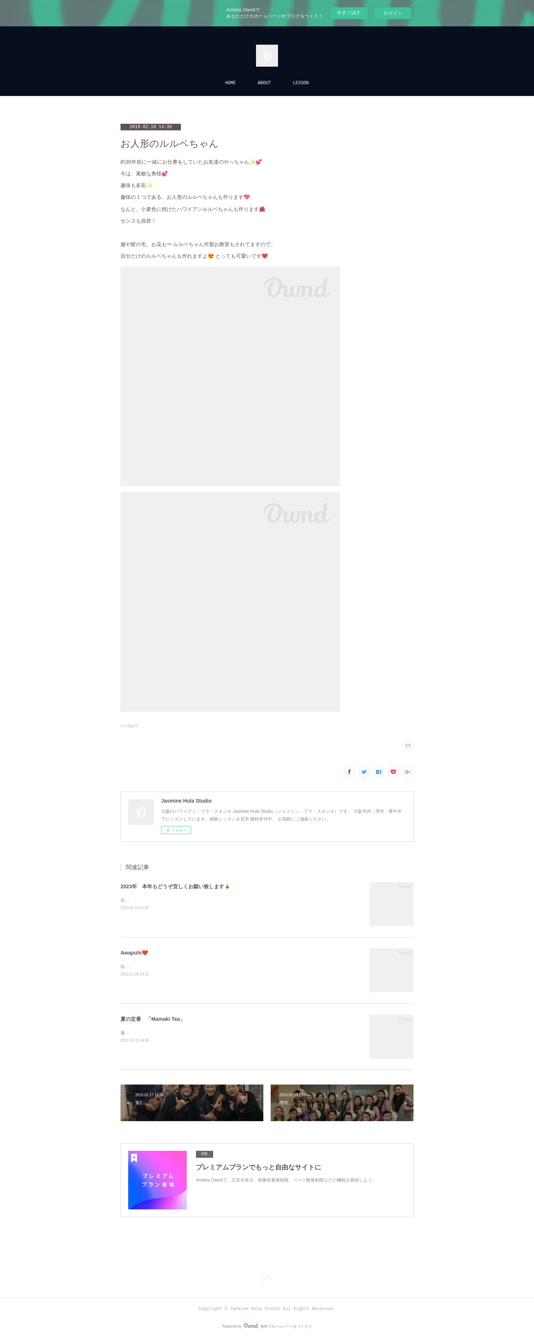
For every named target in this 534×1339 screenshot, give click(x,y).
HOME (230, 83)
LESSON (301, 83)
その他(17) (129, 726)
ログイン (393, 13)
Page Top (267, 1280)
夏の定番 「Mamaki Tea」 (152, 1019)
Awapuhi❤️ (134, 953)
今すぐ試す (349, 12)
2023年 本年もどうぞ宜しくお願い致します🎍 (175, 886)
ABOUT (264, 83)
